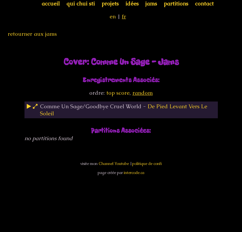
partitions (176, 3)
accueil (51, 3)
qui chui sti (80, 3)
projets (110, 3)
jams (151, 3)
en (113, 16)
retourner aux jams (32, 33)
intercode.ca (134, 172)
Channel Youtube (114, 163)
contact (204, 3)
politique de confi (147, 163)
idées (132, 3)
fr (124, 16)
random (142, 92)
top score (118, 92)
